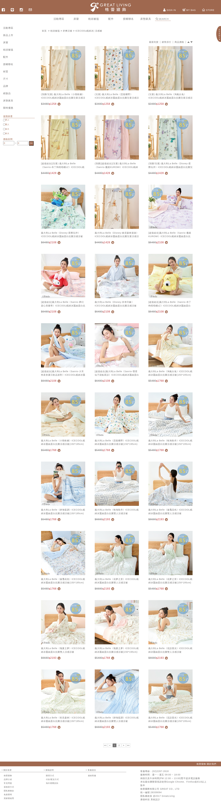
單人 (7, 120)
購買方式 (50, 776)
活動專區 (8, 28)
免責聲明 (8, 794)
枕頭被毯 (8, 49)
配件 (5, 57)
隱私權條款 (9, 791)
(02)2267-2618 (160, 771)
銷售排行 (166, 42)
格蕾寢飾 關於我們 (206, 764)
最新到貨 (153, 42)
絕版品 (7, 93)
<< (105, 745)
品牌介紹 (8, 779)
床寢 (5, 42)
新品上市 (8, 35)
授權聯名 (8, 64)
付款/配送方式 (52, 779)
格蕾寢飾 (8, 776)
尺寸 (5, 78)
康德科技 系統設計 (150, 799)
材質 (5, 71)
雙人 (7, 124)
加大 (7, 129)
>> (128, 745)
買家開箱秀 (9, 798)
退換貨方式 (9, 787)
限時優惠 (8, 107)
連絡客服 (92, 776)
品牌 (5, 86)
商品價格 (179, 42)
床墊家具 (8, 100)
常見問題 (8, 783)
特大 (7, 133)
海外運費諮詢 (52, 783)
